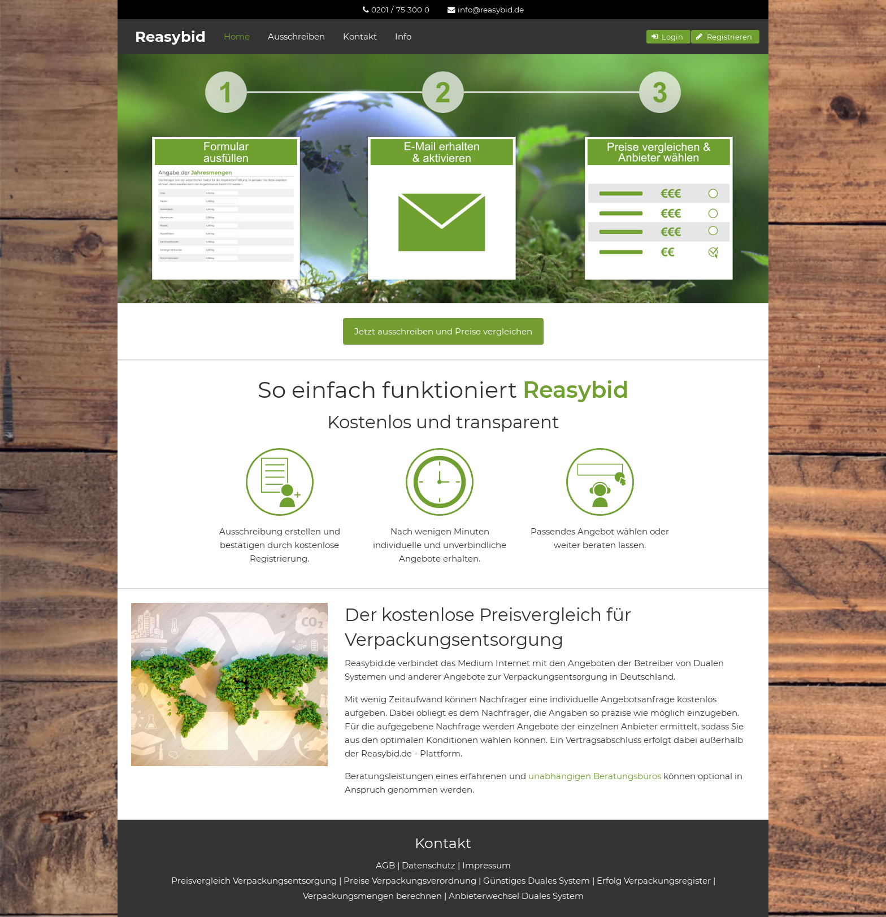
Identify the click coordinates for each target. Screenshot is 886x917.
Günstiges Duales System (536, 880)
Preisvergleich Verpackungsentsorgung (254, 880)
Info (403, 36)
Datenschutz (428, 865)
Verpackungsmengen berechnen (372, 895)
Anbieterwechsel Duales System (516, 895)
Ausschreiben (296, 36)
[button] (668, 37)
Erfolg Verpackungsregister (654, 880)
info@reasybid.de (486, 9)
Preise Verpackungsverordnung (410, 880)
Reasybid (170, 37)
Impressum (486, 865)
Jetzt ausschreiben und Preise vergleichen (443, 331)
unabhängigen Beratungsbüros (594, 776)
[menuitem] (396, 9)
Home (237, 36)
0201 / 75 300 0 (396, 9)
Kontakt (360, 36)
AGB (385, 865)
